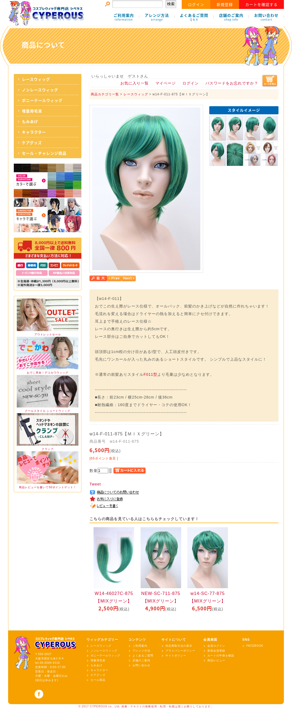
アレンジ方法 (157, 17)
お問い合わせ (266, 17)
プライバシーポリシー (180, 650)
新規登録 (225, 4)
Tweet (95, 484)
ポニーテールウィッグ (42, 100)
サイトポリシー (175, 655)
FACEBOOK (254, 645)
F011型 (150, 374)
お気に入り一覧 (134, 83)
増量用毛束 (32, 111)
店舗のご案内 (231, 17)
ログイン (196, 4)
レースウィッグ (36, 79)
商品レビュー (216, 660)
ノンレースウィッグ (40, 89)
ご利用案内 (124, 17)
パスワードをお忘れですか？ (231, 83)
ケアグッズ (32, 142)
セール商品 (98, 679)
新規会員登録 (216, 650)
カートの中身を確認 (220, 655)
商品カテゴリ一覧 (105, 94)
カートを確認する (261, 4)
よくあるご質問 (194, 17)
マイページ (165, 83)
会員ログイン (216, 645)
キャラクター (34, 132)
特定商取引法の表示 (178, 645)
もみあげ (30, 121)
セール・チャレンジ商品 (44, 153)
